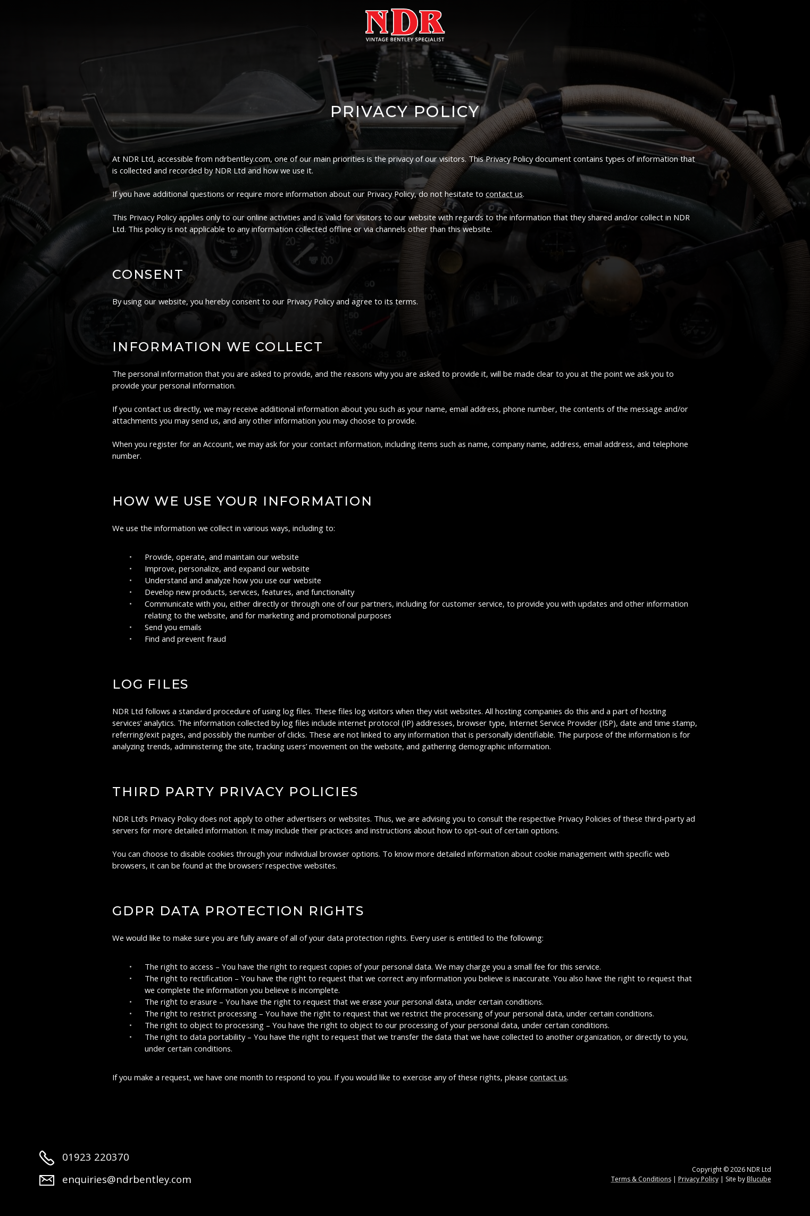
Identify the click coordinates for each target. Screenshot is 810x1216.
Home (53, 22)
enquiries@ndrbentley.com (115, 1179)
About (107, 22)
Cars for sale (183, 22)
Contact (678, 22)
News (569, 22)
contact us (504, 193)
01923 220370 (84, 1156)
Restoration (276, 22)
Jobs (620, 22)
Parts (516, 22)
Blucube (759, 1179)
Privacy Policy (698, 1179)
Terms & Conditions (641, 1179)
